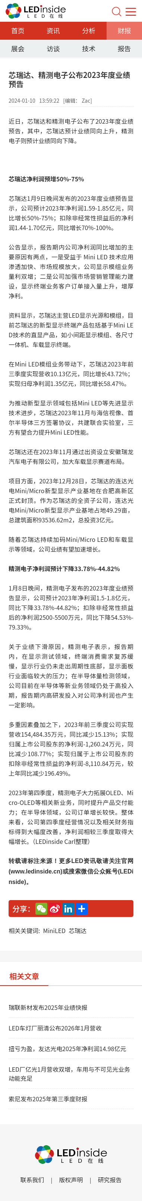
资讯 (53, 30)
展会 (18, 48)
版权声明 (71, 1179)
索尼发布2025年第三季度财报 (48, 1098)
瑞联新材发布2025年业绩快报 (48, 1007)
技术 (88, 48)
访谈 (53, 48)
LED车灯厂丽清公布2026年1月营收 (55, 1027)
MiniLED (54, 930)
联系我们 (32, 1179)
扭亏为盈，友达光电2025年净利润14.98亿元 (67, 1048)
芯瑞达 (77, 930)
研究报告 (110, 1179)
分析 (88, 30)
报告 (124, 48)
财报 (124, 30)
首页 (18, 30)
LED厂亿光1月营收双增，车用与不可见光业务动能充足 (69, 1074)
